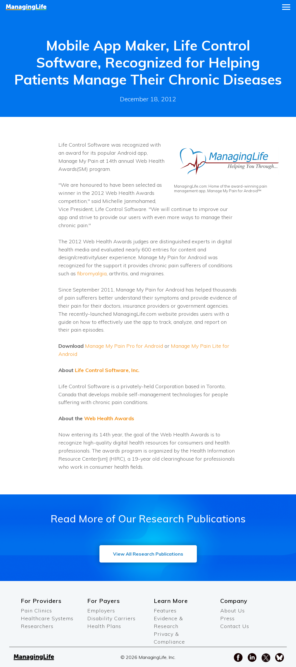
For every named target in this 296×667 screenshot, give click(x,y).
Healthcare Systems (47, 618)
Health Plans (104, 626)
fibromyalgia (92, 273)
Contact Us (234, 626)
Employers (101, 610)
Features (165, 610)
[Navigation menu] (286, 7)
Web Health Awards (109, 418)
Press (227, 618)
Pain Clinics (36, 610)
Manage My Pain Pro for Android (124, 346)
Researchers (37, 626)
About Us (232, 610)
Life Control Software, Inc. (107, 370)
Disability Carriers (111, 618)
